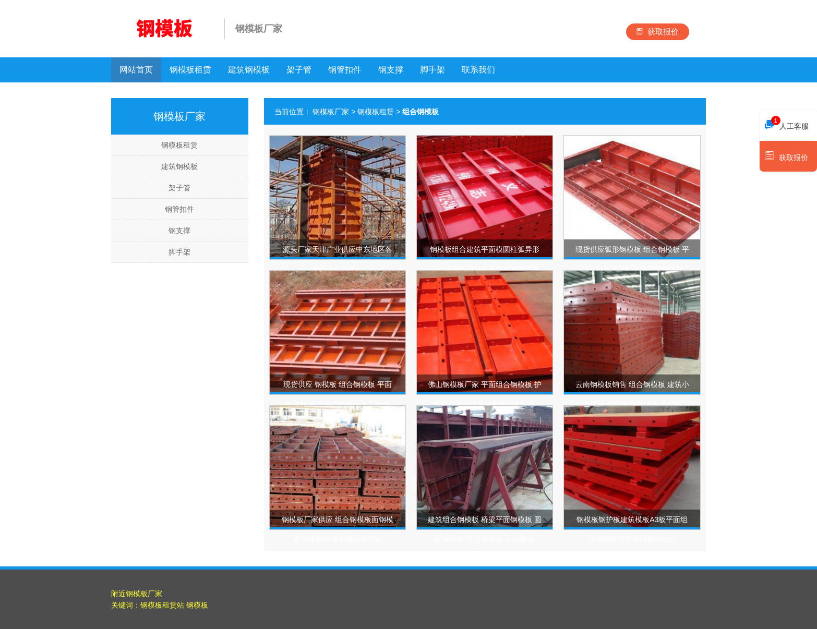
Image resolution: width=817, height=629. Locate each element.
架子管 (298, 69)
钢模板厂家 (331, 111)
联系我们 (478, 69)
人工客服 (787, 123)
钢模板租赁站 (162, 605)
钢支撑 (390, 69)
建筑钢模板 (249, 69)
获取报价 (657, 31)
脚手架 (432, 69)
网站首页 (136, 69)
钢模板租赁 (190, 69)
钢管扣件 (345, 69)
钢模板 (197, 605)
